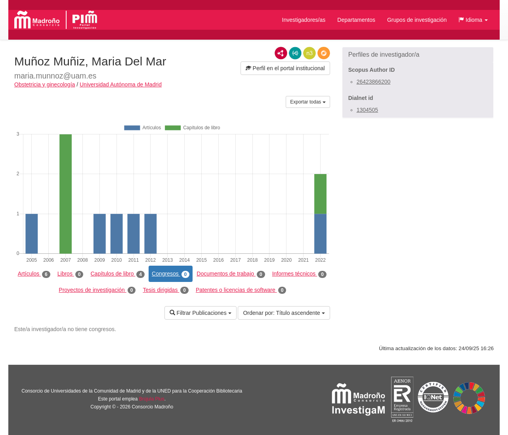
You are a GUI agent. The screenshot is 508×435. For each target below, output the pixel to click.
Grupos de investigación (417, 20)
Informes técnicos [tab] (299, 274)
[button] (473, 20)
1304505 (367, 110)
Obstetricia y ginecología (44, 84)
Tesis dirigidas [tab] (166, 290)
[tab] (417, 54)
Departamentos (356, 20)
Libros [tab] (70, 274)
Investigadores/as (304, 20)
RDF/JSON (323, 53)
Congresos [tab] (170, 274)
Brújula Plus (151, 399)
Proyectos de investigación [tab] (97, 290)
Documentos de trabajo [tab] (231, 274)
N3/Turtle (309, 53)
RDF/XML (281, 53)
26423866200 (374, 82)
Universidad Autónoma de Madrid (121, 84)
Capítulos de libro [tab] (117, 274)
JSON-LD (295, 53)
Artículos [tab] (34, 274)
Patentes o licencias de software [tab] (241, 290)
